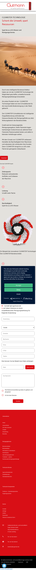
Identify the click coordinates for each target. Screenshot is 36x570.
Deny (18, 290)
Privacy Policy (20, 301)
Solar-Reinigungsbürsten (8, 455)
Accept (18, 285)
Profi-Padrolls (5, 453)
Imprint (14, 301)
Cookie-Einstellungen (6, 569)
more (19, 294)
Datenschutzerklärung (13, 390)
